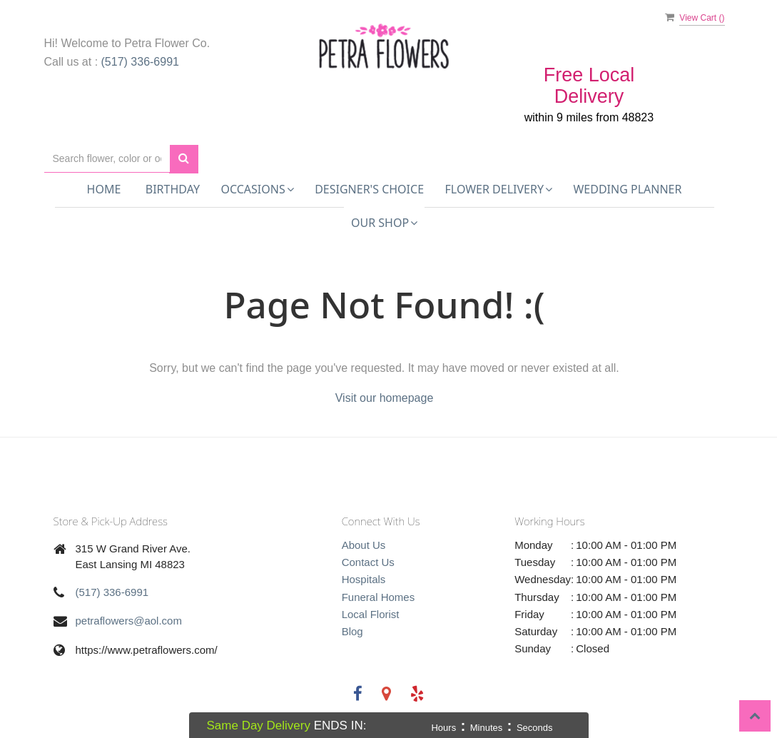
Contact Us (368, 562)
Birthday (173, 189)
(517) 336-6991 (140, 62)
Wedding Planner (627, 189)
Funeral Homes (378, 597)
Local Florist (371, 614)
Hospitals (364, 579)
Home (104, 189)
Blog (352, 631)
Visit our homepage (384, 398)
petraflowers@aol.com (129, 621)
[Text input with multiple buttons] (107, 159)
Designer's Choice (369, 189)
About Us (364, 545)
